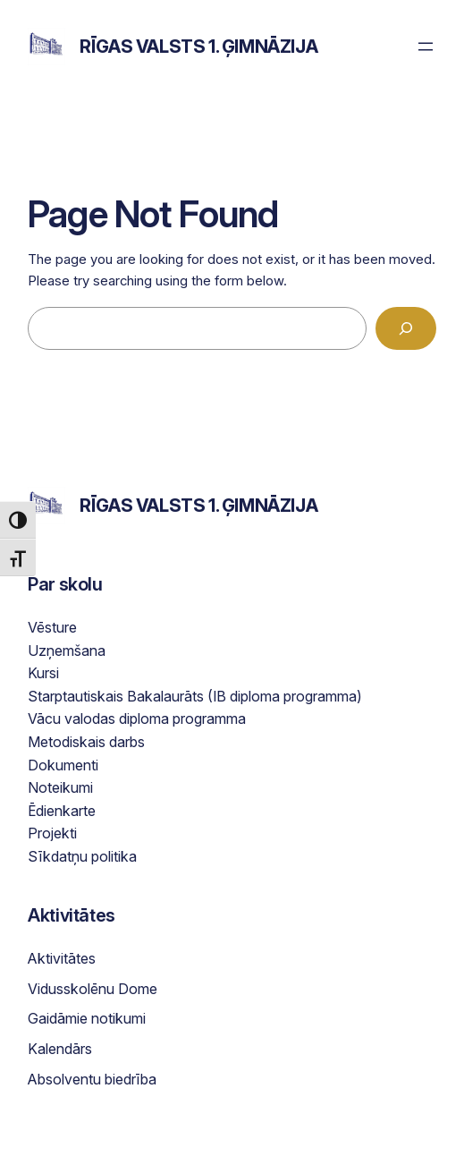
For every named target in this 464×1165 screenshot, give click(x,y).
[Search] (405, 328)
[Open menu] (425, 46)
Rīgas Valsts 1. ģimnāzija (198, 46)
